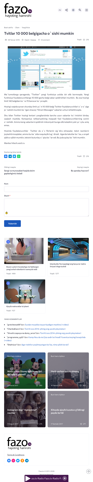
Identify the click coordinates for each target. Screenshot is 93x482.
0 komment (44, 40)
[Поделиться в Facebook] (5, 156)
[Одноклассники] (22, 460)
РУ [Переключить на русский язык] (60, 10)
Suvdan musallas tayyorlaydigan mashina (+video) (47, 324)
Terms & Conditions (15, 455)
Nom (6, 183)
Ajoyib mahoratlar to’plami (17, 306)
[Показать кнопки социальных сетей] (66, 10)
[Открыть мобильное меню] (86, 10)
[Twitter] (18, 460)
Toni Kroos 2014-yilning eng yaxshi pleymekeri (45, 329)
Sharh (7, 195)
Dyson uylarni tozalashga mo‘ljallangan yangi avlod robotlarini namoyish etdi (22, 268)
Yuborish (12, 223)
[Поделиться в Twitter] (14, 156)
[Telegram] (27, 460)
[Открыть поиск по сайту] (80, 10)
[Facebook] (9, 460)
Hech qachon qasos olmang (65, 371)
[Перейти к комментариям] (88, 471)
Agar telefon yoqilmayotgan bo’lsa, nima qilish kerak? (45, 344)
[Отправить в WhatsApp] (18, 156)
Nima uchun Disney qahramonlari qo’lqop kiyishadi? (24, 373)
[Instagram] (13, 460)
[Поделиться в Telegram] (10, 156)
